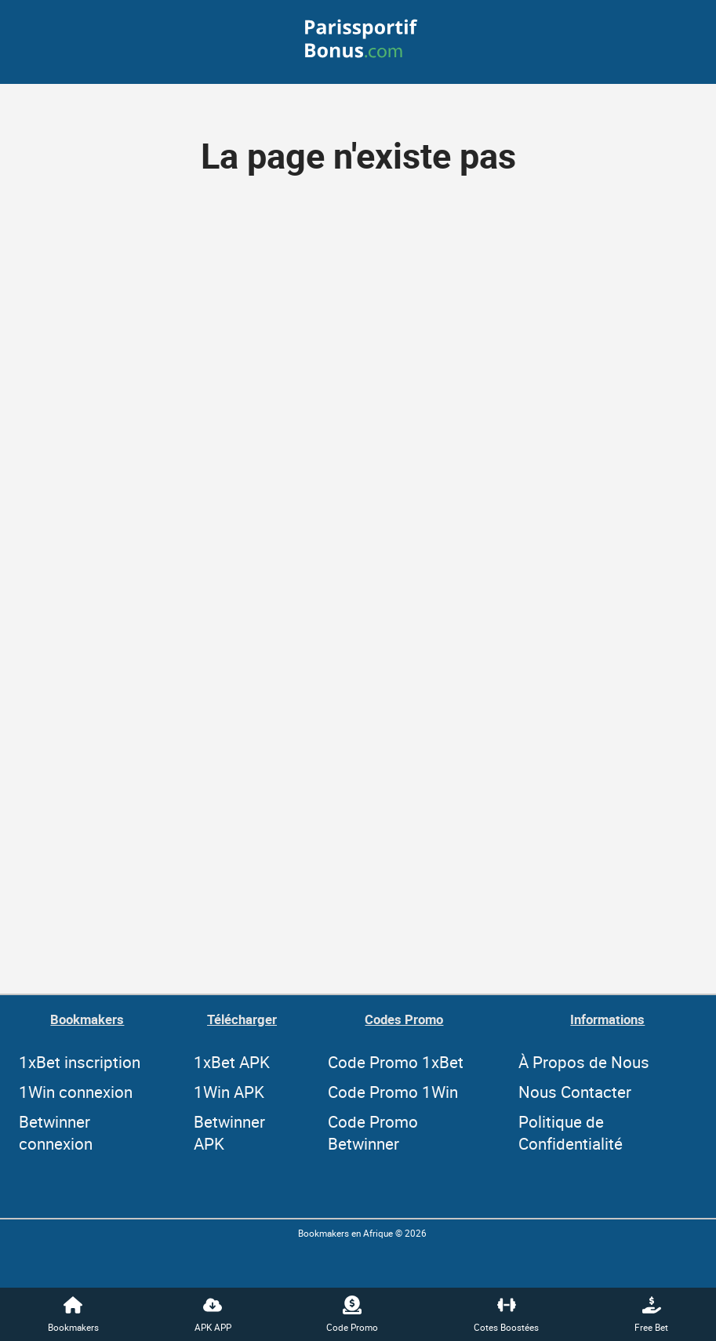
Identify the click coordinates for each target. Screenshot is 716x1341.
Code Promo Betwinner (373, 1132)
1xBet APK (232, 1062)
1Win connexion (76, 1092)
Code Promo (352, 1314)
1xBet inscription (79, 1062)
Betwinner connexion (56, 1132)
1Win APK (229, 1092)
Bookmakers (73, 1314)
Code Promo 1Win (393, 1092)
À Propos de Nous (583, 1062)
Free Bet (651, 1314)
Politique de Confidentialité (570, 1132)
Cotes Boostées (506, 1314)
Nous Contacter (574, 1092)
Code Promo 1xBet (395, 1062)
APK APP (212, 1314)
